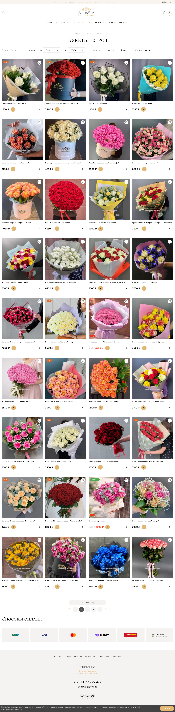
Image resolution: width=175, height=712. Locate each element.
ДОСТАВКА (58, 657)
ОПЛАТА (68, 657)
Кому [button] (123, 50)
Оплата (81, 2)
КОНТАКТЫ (117, 657)
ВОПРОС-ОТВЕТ (104, 657)
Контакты (110, 2)
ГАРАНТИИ (78, 657)
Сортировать (143, 50)
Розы (63, 22)
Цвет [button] (109, 50)
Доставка (72, 2)
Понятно (166, 708)
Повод (98, 22)
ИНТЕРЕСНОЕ (90, 657)
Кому (121, 22)
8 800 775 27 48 (87, 682)
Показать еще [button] (87, 602)
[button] (3, 12)
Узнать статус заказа (59, 2)
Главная (77, 33)
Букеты (51, 22)
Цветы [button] (94, 50)
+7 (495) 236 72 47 (87, 687)
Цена (110, 22)
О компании (99, 2)
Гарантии (89, 2)
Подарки (76, 22)
